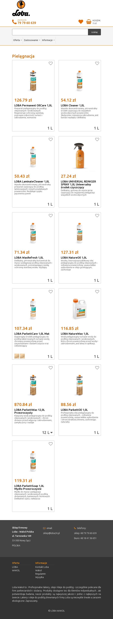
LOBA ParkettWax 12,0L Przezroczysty (29, 411)
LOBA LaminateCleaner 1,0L (31, 181)
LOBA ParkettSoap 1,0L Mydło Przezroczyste (29, 487)
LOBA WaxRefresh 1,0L (28, 257)
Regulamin (40, 574)
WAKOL (16, 570)
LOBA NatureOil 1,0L (74, 257)
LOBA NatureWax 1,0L (75, 333)
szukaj (94, 32)
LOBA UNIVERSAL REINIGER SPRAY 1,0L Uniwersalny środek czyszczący (78, 184)
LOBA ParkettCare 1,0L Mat (31, 333)
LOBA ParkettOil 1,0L (74, 409)
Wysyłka (39, 577)
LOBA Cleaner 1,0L (72, 105)
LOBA (15, 567)
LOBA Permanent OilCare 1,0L (33, 105)
